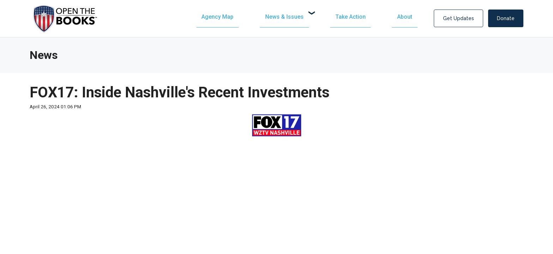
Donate (506, 18)
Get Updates (458, 18)
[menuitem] (294, 16)
